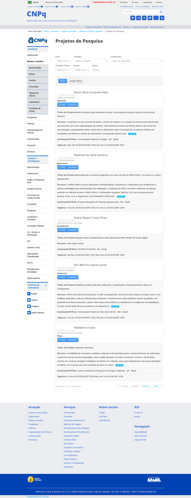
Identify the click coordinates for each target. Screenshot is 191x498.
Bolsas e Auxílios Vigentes (91, 31)
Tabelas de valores (34, 94)
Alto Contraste (142, 6)
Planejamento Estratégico (33, 270)
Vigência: (62, 145)
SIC (29, 241)
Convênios (32, 204)
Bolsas (32, 74)
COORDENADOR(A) (66, 95)
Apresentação (35, 68)
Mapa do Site (157, 6)
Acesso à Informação (34, 160)
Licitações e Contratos (32, 218)
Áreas (76, 65)
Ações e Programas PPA (36, 181)
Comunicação (33, 139)
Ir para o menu (51, 6)
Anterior (135, 386)
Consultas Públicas (35, 226)
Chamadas (34, 87)
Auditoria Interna (34, 189)
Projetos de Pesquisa (114, 31)
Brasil (36, 2)
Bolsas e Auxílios (69, 31)
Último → (157, 386)
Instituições (115, 56)
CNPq (46, 31)
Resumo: (61, 122)
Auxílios (32, 80)
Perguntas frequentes (93, 27)
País (57, 56)
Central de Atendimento (112, 27)
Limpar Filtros (75, 81)
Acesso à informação (54, 2)
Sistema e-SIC (33, 247)
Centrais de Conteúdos (34, 286)
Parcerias (31, 145)
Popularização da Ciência (35, 131)
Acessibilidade (126, 6)
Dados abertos (33, 278)
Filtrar (62, 81)
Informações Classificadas (33, 255)
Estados (78, 56)
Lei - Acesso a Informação (33, 233)
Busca (95, 65)
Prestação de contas (35, 109)
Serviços (126, 27)
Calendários (34, 102)
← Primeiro (123, 386)
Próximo (146, 386)
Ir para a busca (66, 6)
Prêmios (31, 124)
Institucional (32, 55)
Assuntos (55, 31)
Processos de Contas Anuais (33, 196)
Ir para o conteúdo (35, 6)
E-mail (62, 104)
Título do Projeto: (66, 112)
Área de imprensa (157, 27)
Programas (32, 117)
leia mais (132, 134)
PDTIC (30, 263)
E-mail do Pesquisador (140, 27)
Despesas (31, 210)
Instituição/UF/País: (67, 139)
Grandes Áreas (62, 65)
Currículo (72, 104)
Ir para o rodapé (82, 6)
